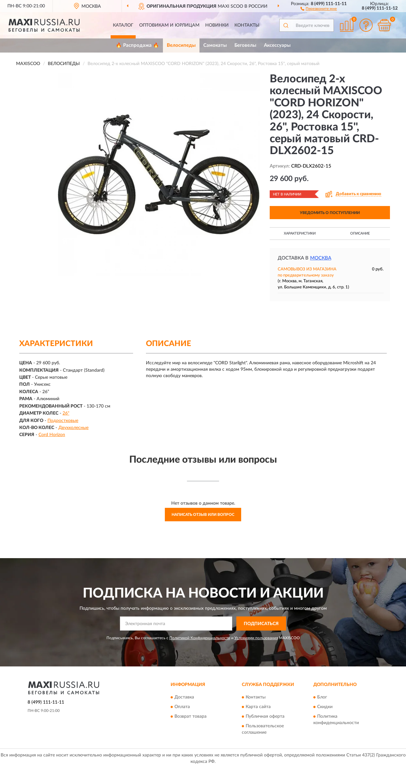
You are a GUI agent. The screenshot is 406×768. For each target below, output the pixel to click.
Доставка (184, 697)
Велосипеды (181, 45)
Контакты (246, 25)
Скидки (325, 707)
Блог (322, 697)
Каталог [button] (123, 25)
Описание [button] (360, 233)
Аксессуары (277, 45)
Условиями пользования (256, 638)
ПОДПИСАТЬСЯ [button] (261, 624)
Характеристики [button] (300, 233)
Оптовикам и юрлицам (169, 25)
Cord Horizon (51, 435)
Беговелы (245, 45)
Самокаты (215, 45)
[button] (318, 8)
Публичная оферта (265, 716)
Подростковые (62, 420)
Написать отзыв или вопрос (203, 514)
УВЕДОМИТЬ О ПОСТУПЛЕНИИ (330, 213)
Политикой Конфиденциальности (199, 638)
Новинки (217, 25)
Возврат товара (190, 716)
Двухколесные (73, 427)
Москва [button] (320, 258)
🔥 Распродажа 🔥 (137, 45)
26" (66, 413)
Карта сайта (258, 707)
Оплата (182, 707)
